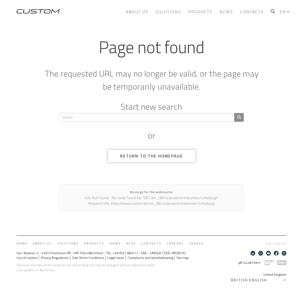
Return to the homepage (151, 156)
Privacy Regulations (55, 257)
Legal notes (115, 257)
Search (196, 243)
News (226, 12)
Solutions (168, 12)
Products (200, 12)
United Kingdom (274, 274)
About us (137, 12)
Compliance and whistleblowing (150, 257)
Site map (182, 257)
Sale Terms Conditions (88, 257)
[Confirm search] (239, 117)
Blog (131, 243)
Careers (175, 243)
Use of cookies (27, 257)
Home (22, 243)
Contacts (251, 12)
